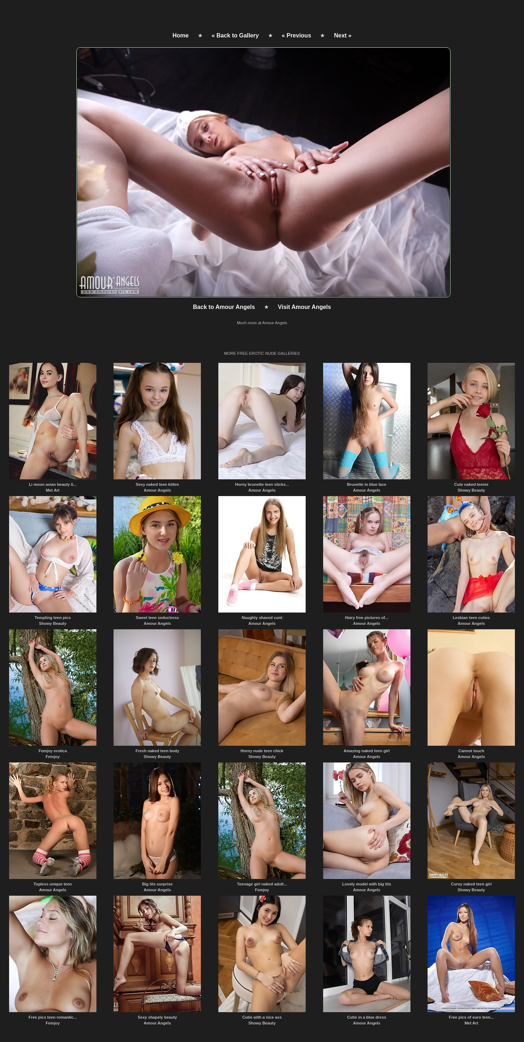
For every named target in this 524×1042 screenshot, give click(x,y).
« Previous (296, 35)
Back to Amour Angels (224, 307)
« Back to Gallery (235, 35)
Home (180, 35)
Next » (343, 35)
